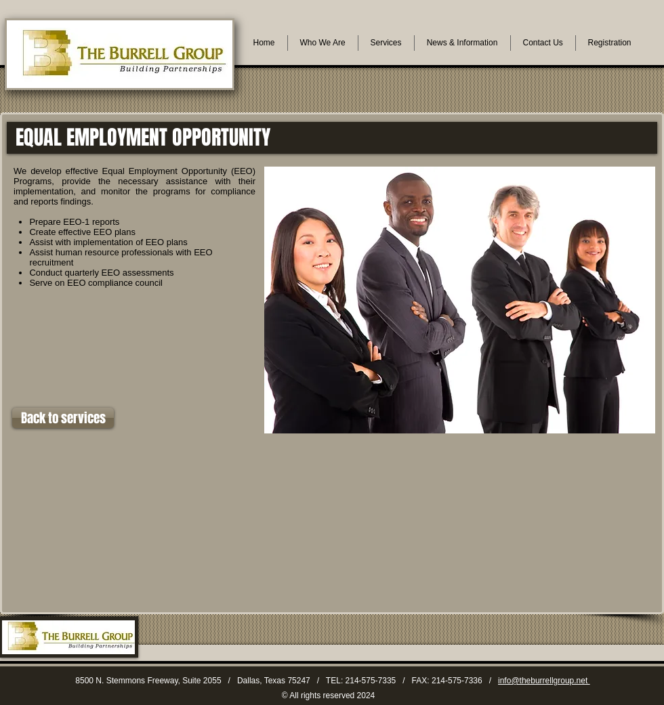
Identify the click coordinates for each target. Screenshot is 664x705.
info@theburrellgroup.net (544, 680)
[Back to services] (63, 418)
